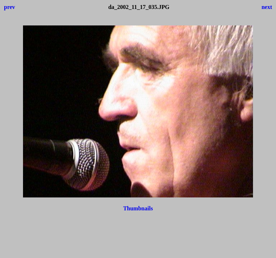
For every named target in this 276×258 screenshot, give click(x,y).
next (267, 7)
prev (9, 7)
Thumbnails (138, 208)
